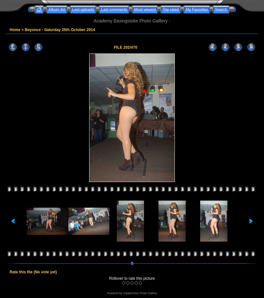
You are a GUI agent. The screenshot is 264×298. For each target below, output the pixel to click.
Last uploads (83, 9)
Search (221, 9)
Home (15, 30)
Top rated (171, 9)
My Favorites (197, 9)
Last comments (114, 9)
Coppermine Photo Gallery (140, 293)
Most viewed (145, 9)
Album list (56, 9)
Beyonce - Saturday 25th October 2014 (60, 30)
